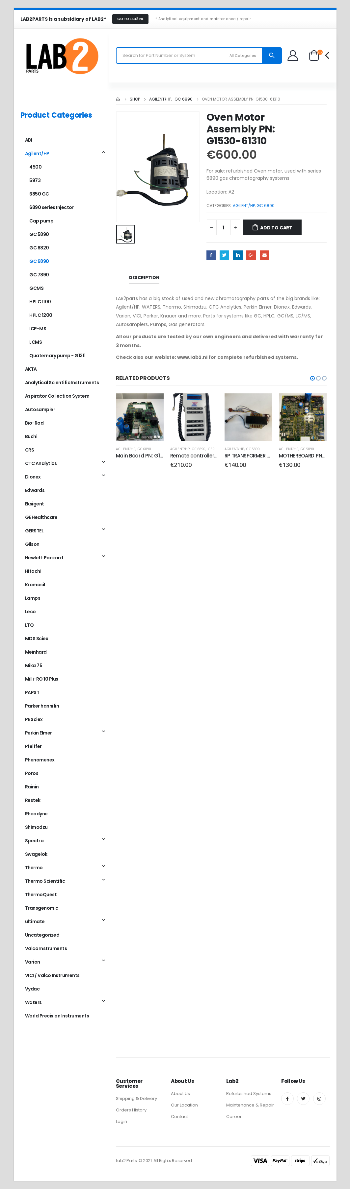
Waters (33, 1002)
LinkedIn (238, 255)
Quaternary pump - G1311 (57, 355)
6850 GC (39, 194)
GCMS (36, 288)
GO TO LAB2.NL (130, 18)
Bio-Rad (34, 423)
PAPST (32, 692)
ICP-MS (37, 328)
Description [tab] (144, 277)
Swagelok (36, 854)
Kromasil (35, 584)
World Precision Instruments (57, 1016)
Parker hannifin (42, 706)
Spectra (34, 840)
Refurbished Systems (248, 1093)
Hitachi (33, 571)
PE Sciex (34, 719)
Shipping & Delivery (136, 1098)
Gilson (32, 544)
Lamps (32, 598)
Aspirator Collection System (57, 396)
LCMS (35, 342)
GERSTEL (215, 449)
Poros (32, 773)
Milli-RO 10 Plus (41, 679)
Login (121, 1121)
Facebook (211, 255)
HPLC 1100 (40, 301)
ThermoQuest (41, 894)
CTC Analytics (41, 463)
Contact (179, 1116)
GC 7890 (39, 274)
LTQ (29, 625)
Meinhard (36, 652)
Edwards (35, 490)
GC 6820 (39, 248)
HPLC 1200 (40, 315)
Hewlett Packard (44, 557)
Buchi (31, 436)
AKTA (31, 369)
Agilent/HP (244, 205)
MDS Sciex (36, 638)
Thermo (34, 867)
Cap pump (41, 221)
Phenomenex (40, 760)
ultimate (35, 921)
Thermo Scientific (45, 881)
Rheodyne (36, 813)
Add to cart (276, 227)
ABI (28, 140)
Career (234, 1116)
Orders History (131, 1110)
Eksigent (34, 504)
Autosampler (40, 409)
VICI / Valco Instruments (52, 975)
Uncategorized (42, 935)
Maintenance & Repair (250, 1105)
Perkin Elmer (38, 733)
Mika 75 (33, 665)
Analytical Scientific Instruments (62, 382)
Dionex (33, 477)
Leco (30, 611)
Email (264, 255)
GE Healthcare (41, 517)
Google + (251, 255)
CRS (29, 450)
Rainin (32, 786)
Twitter (224, 255)
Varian (32, 962)
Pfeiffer (33, 746)
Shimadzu (36, 827)
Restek (32, 800)
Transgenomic (41, 908)
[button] (312, 378)
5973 (34, 180)
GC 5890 (253, 449)
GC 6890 (265, 205)
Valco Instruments (46, 948)
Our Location (184, 1105)
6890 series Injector (51, 207)
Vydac (32, 989)
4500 (35, 167)
